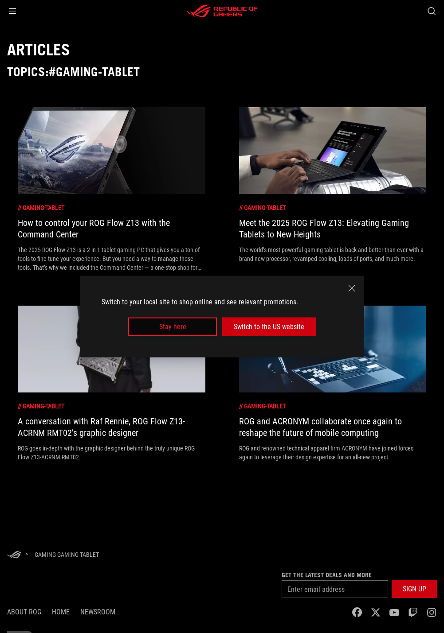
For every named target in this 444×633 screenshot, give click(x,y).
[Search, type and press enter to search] (431, 11)
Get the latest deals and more (327, 575)
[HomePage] (14, 555)
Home (61, 612)
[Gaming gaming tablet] (67, 554)
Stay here (172, 326)
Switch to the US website (269, 326)
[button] (12, 11)
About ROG (24, 612)
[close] (351, 288)
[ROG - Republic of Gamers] (222, 11)
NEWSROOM (97, 612)
